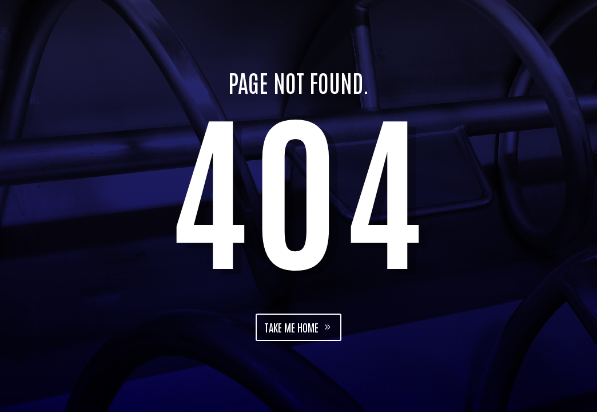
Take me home (291, 327)
